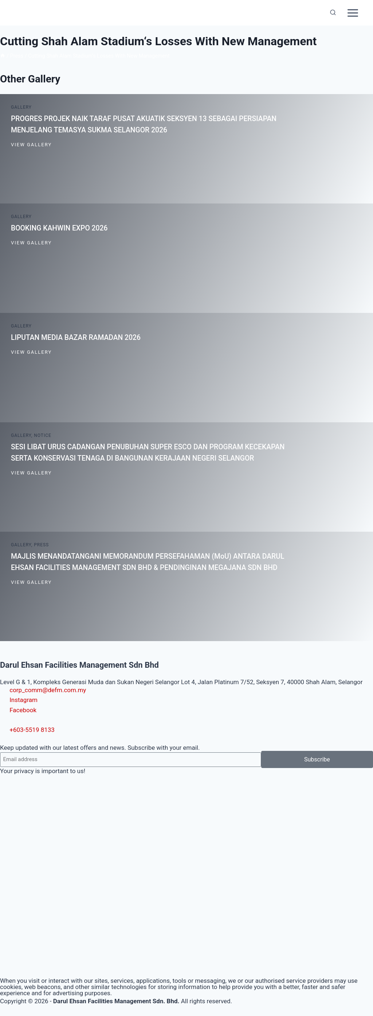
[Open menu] (352, 12)
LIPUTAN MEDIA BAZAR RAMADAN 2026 (78, 337)
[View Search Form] (332, 12)
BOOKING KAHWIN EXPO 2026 (61, 228)
